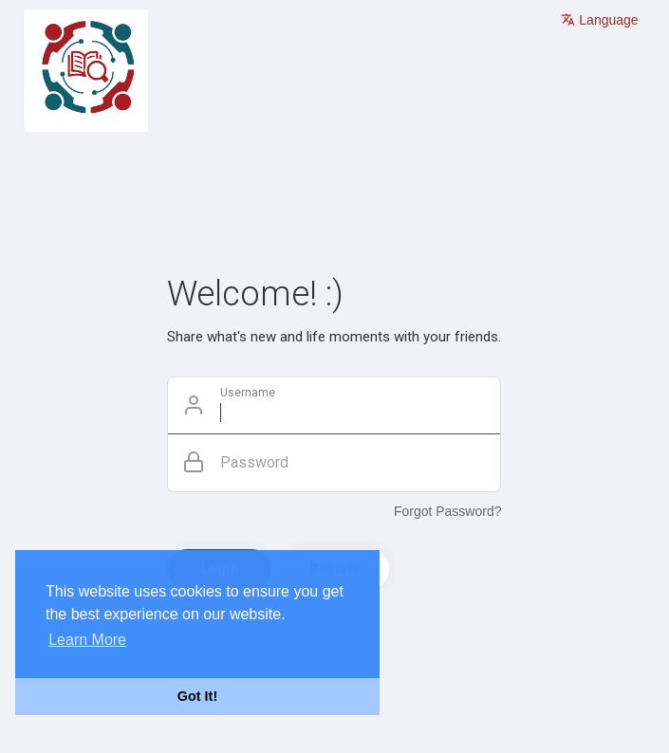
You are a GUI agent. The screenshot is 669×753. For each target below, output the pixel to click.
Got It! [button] (197, 696)
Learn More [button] (87, 640)
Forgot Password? (448, 511)
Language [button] (599, 20)
